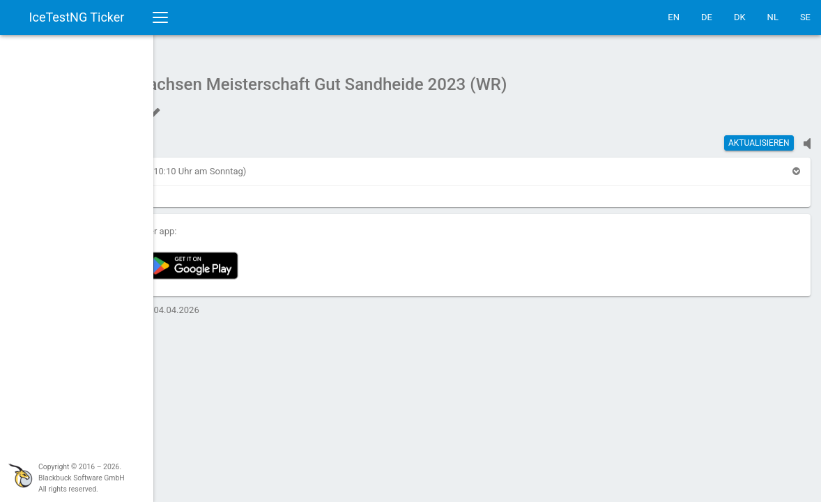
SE (805, 17)
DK (740, 17)
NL (772, 17)
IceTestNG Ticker (77, 17)
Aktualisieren (759, 136)
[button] (198, 164)
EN (674, 17)
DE (706, 17)
